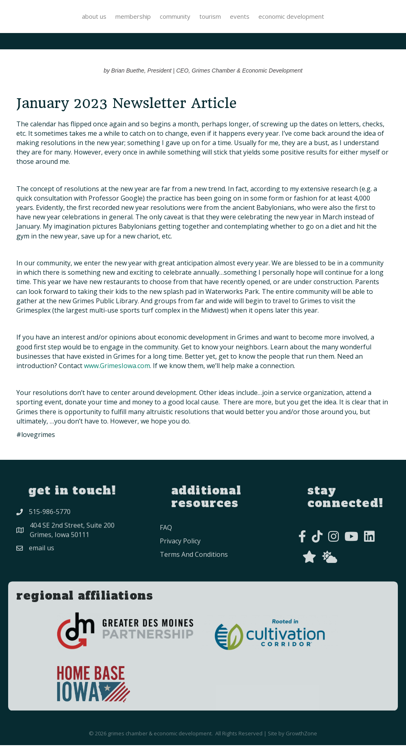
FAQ (166, 545)
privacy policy (180, 558)
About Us (28, 17)
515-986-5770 (50, 518)
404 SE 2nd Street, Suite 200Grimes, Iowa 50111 (72, 539)
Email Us (41, 556)
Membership (67, 17)
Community (109, 17)
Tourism (276, 17)
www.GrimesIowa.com (117, 368)
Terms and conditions (194, 571)
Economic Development (357, 17)
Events (305, 17)
